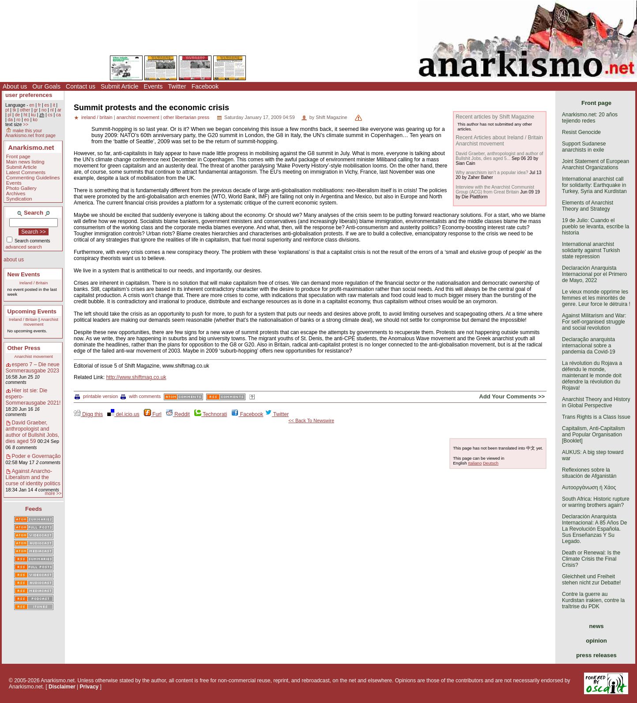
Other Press (24, 348)
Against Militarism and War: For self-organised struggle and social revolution (594, 321)
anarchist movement (138, 117)
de (17, 114)
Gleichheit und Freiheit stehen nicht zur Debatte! (591, 579)
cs (50, 114)
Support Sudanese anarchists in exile (584, 147)
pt (7, 110)
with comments (141, 396)
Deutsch (490, 463)
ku (33, 114)
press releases (596, 655)
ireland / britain (97, 117)
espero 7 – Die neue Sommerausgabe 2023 (33, 367)
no (43, 110)
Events (153, 86)
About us (15, 86)
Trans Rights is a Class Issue (596, 417)
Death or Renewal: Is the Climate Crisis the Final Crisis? (591, 559)
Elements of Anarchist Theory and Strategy (587, 206)
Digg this (88, 414)
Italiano (475, 463)
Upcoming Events (32, 311)
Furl (153, 414)
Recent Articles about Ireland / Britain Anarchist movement (499, 140)
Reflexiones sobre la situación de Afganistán (589, 473)
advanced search (24, 246)
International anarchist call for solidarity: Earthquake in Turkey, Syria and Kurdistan (594, 185)
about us (14, 260)
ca (58, 114)
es (47, 105)
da (10, 119)
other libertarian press (186, 117)
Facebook (205, 86)
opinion (596, 640)
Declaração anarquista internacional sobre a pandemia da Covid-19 (588, 345)
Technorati (210, 414)
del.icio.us (123, 414)
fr (39, 105)
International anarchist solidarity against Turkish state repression (591, 250)
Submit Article (120, 86)
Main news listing (25, 161)
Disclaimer (62, 687)
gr (36, 110)
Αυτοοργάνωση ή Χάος (589, 487)
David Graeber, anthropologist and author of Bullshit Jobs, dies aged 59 (32, 432)
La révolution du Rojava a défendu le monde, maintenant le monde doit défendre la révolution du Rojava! (592, 375)
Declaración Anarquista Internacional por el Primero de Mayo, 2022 (594, 274)
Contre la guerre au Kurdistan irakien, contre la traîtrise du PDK (593, 600)
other (25, 110)
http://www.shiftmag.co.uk (136, 377)
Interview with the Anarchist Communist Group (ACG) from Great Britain (495, 189)
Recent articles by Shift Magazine (495, 117)
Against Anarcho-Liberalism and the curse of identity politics (33, 477)
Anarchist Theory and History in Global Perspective (596, 402)
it (54, 105)
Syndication (19, 198)
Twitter (177, 86)
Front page (18, 156)
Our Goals (46, 86)
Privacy (89, 687)
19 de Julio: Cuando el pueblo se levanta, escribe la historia (595, 226)
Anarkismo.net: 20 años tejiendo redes (590, 118)
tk (14, 110)
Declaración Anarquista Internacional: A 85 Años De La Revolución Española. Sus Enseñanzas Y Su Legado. (594, 528)
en (31, 105)
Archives (16, 193)
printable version (96, 396)
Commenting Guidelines (33, 177)
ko (35, 119)
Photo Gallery (21, 188)
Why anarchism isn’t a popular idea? (492, 172)
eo (26, 119)
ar (59, 110)
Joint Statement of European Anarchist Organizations (595, 164)
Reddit (178, 414)
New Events (24, 274)
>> (25, 124)
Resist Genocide (581, 132)
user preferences (28, 95)
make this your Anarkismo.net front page (30, 133)
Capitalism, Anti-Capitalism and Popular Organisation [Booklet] (593, 434)
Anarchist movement (41, 322)
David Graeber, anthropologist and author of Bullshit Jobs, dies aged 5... (499, 156)
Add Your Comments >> (512, 396)
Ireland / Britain (33, 282)
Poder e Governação (36, 456)
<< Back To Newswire (311, 420)
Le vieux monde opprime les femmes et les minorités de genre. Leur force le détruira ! (596, 298)
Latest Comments (25, 172)
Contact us (80, 86)
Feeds (33, 509)
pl (9, 114)
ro (18, 119)
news (596, 626)
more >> (53, 493)
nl (52, 110)
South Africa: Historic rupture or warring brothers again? (595, 502)
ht (25, 114)
